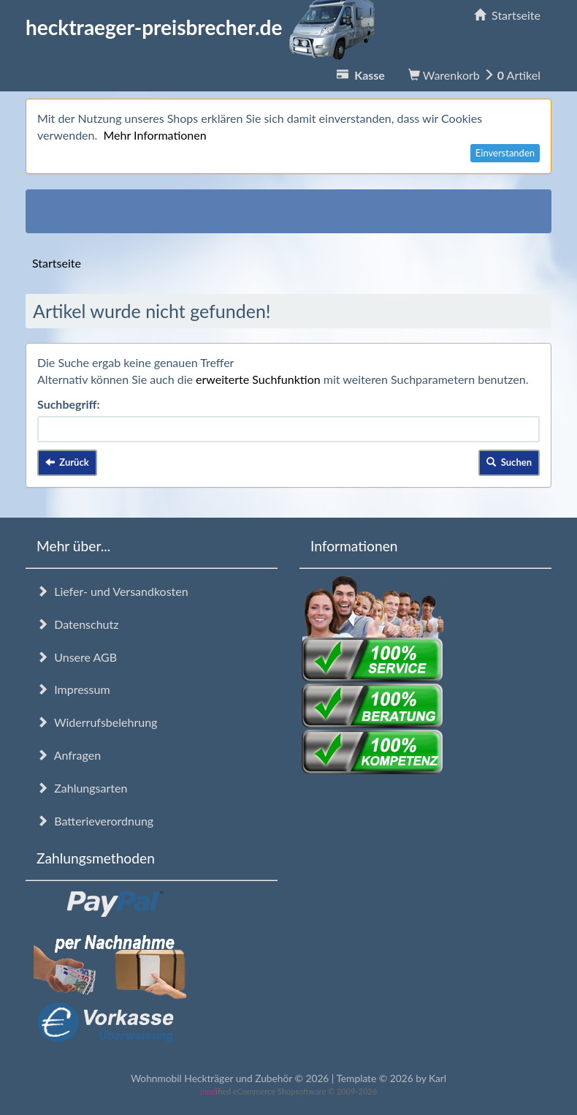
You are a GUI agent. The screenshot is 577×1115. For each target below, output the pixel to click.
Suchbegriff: (68, 404)
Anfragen (69, 755)
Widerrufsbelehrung (97, 722)
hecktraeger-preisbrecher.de (204, 27)
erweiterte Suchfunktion (258, 379)
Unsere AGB (77, 657)
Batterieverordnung (95, 821)
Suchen (509, 462)
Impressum (73, 689)
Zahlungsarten (82, 788)
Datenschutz (77, 624)
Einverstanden (505, 153)
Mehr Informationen (154, 135)
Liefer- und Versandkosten (112, 591)
